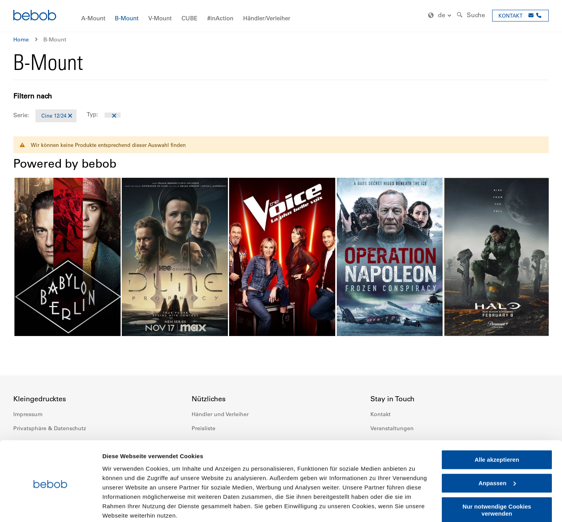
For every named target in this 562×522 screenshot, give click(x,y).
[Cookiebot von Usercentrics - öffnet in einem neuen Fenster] (50, 507)
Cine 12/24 (53, 115)
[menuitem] (93, 18)
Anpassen (497, 452)
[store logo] (34, 16)
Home (21, 39)
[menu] (281, 16)
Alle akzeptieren (497, 429)
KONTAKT (510, 15)
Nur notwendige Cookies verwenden (496, 479)
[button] (440, 15)
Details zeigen (122, 506)
